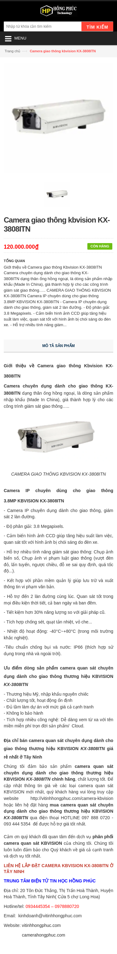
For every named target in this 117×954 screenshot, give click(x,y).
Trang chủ (12, 51)
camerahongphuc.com (43, 935)
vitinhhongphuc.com (41, 925)
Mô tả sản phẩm (58, 346)
